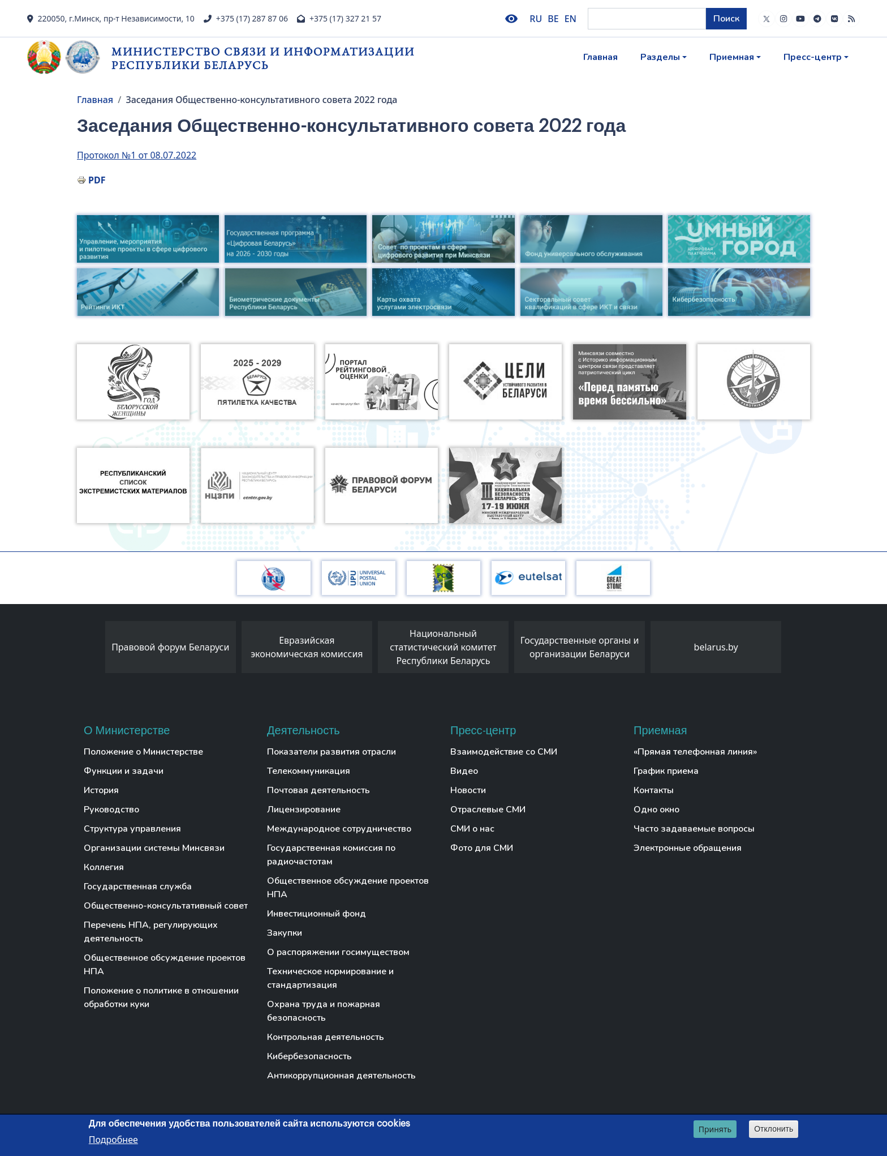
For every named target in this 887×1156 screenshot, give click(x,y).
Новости (468, 790)
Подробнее (113, 1140)
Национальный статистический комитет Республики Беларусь (443, 647)
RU (535, 18)
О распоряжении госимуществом (338, 952)
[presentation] (94, 650)
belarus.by (716, 647)
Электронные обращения (688, 848)
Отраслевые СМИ (488, 809)
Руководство (111, 809)
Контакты (654, 790)
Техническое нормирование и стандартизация (330, 978)
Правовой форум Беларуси (170, 647)
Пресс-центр (812, 57)
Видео (464, 771)
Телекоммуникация (308, 771)
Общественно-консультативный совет (166, 906)
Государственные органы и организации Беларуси (579, 647)
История (101, 790)
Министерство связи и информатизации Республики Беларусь (263, 58)
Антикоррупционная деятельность (341, 1075)
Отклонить (773, 1129)
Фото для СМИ (481, 848)
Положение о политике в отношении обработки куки (161, 997)
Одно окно (656, 809)
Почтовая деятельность (318, 790)
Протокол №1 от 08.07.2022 (136, 155)
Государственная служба (138, 886)
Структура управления (132, 829)
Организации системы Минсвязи (154, 848)
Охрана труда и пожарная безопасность (323, 1011)
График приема (666, 771)
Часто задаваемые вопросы (694, 829)
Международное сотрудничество (339, 829)
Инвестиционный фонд (316, 913)
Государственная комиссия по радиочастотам (331, 855)
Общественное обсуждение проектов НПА (165, 965)
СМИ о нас (472, 829)
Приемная (731, 57)
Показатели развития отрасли (331, 752)
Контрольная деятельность (325, 1037)
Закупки (284, 933)
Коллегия (104, 867)
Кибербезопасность (309, 1056)
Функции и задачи (123, 771)
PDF (96, 180)
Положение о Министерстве (143, 752)
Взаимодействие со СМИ (503, 752)
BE (553, 18)
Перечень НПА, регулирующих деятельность (151, 932)
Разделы (660, 57)
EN (570, 18)
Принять (715, 1129)
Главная (600, 57)
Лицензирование (304, 809)
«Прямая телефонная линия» (695, 752)
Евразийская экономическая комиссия (307, 647)
